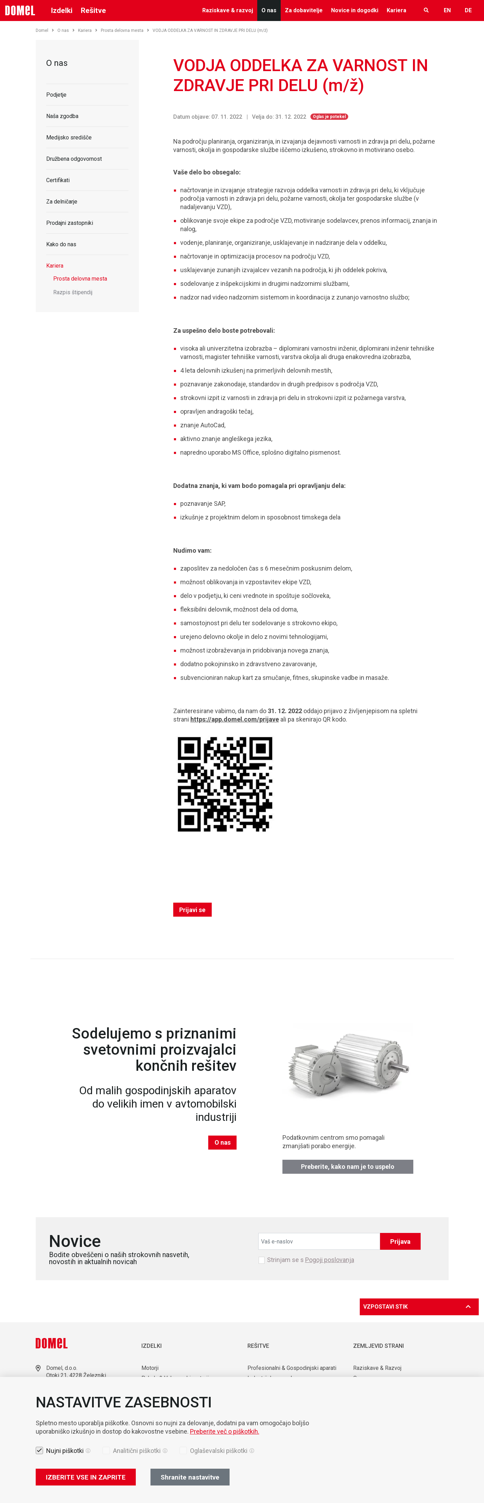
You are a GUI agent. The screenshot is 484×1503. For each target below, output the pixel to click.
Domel (45, 30)
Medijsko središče (69, 137)
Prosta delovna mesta (125, 30)
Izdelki (61, 10)
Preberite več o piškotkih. (224, 1431)
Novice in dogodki (354, 10)
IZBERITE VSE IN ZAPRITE (86, 1477)
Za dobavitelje (304, 10)
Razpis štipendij (72, 292)
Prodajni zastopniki (69, 223)
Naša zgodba (62, 116)
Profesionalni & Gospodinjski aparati (291, 1368)
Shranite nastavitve (190, 1477)
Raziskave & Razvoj (377, 1368)
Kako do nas (61, 244)
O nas (268, 10)
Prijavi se (192, 909)
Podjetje (56, 94)
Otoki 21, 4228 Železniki (76, 1375)
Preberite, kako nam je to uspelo (347, 1166)
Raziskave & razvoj (227, 10)
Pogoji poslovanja (329, 1259)
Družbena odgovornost (74, 159)
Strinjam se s (310, 1260)
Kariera (396, 10)
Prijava (400, 1241)
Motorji (150, 1368)
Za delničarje (61, 201)
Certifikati (58, 180)
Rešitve (93, 10)
